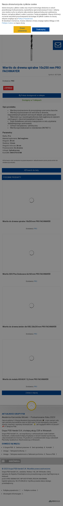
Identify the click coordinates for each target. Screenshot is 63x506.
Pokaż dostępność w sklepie (32, 95)
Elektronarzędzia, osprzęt (39, 15)
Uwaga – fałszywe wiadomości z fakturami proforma (23, 454)
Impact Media (55, 501)
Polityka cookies (30, 490)
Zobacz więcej (31, 393)
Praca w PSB (50, 454)
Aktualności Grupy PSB (13, 414)
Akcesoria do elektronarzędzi (16, 18)
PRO (12, 81)
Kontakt (49, 447)
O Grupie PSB (8, 447)
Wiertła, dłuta (35, 18)
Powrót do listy (31, 170)
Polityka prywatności (10, 490)
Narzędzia (21, 15)
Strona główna (8, 15)
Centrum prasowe (22, 447)
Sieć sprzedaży (37, 447)
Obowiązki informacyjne (12, 494)
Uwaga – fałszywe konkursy (13, 451)
